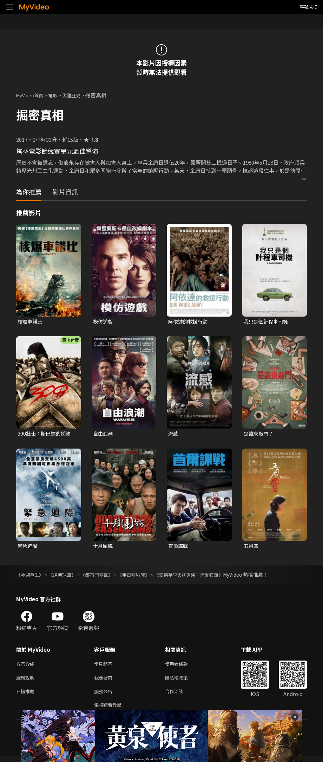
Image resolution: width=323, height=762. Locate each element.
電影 (58, 95)
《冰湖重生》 (31, 576)
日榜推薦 (26, 696)
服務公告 (104, 696)
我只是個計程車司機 (267, 321)
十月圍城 (103, 547)
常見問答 (104, 666)
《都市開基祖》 (102, 576)
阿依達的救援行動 (189, 321)
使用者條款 (182, 666)
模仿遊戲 (103, 321)
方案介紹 (26, 666)
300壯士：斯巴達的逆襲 (45, 434)
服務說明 (26, 681)
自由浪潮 (103, 434)
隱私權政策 (182, 681)
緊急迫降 (28, 547)
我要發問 (104, 681)
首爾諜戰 (178, 547)
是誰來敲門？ (259, 434)
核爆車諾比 (31, 321)
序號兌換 (308, 7)
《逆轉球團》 (65, 576)
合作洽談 (179, 696)
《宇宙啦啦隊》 (141, 576)
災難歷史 (79, 95)
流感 (173, 434)
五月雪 (251, 547)
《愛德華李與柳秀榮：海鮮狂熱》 (200, 576)
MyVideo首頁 (32, 95)
